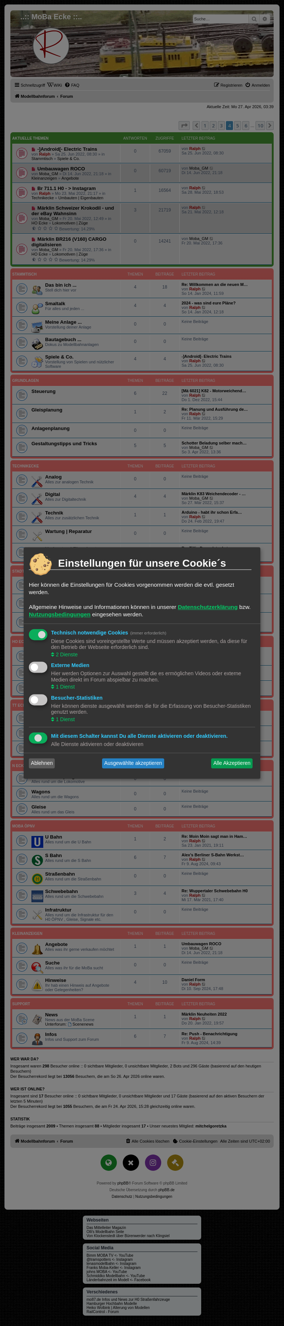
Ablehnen (42, 763)
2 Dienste (66, 654)
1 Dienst (64, 687)
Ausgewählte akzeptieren (133, 763)
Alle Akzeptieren (231, 763)
